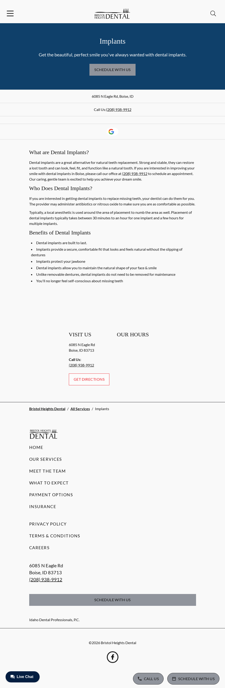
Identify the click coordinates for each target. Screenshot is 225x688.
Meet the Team (47, 471)
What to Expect (49, 482)
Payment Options (51, 494)
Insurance (42, 506)
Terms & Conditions (54, 535)
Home (36, 447)
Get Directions (89, 379)
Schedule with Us (112, 69)
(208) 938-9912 (118, 109)
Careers (39, 547)
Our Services (45, 459)
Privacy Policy (48, 523)
